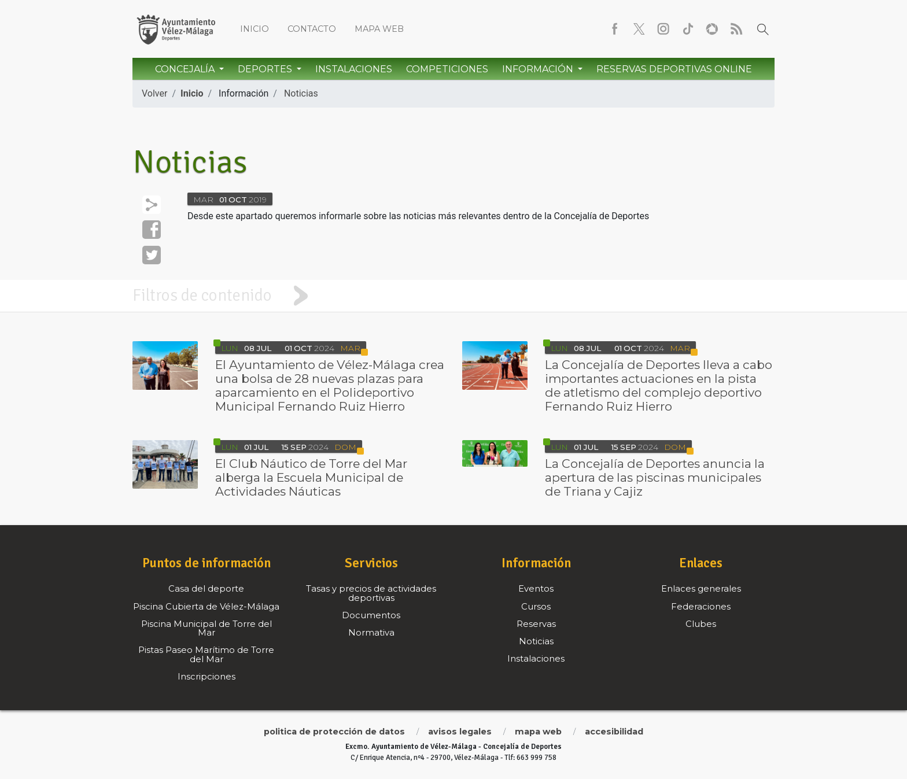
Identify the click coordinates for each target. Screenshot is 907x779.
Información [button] (539, 69)
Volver (154, 93)
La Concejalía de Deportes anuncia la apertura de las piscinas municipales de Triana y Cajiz (655, 477)
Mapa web (379, 29)
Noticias (301, 93)
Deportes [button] (266, 69)
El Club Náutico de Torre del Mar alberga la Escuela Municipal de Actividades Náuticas (311, 477)
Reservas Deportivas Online (674, 69)
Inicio (254, 29)
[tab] (453, 296)
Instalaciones (353, 69)
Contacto (311, 29)
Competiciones (447, 69)
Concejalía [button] (186, 69)
